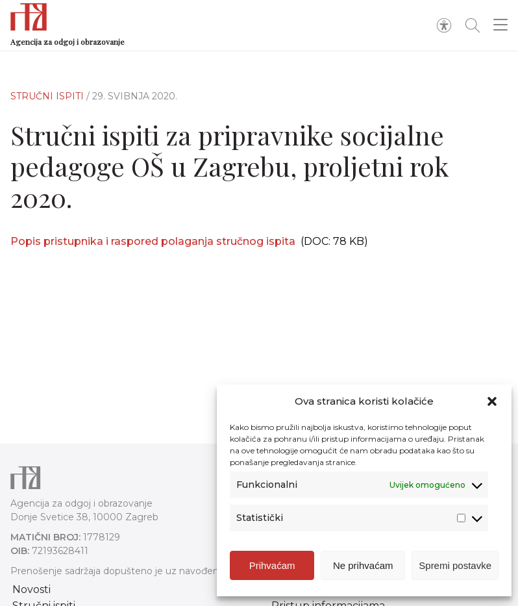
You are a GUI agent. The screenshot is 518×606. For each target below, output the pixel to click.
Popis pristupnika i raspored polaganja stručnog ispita (152, 241)
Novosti (31, 589)
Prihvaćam (272, 565)
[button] (492, 401)
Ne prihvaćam (363, 565)
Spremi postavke (455, 565)
